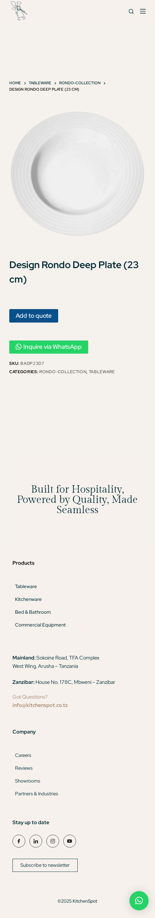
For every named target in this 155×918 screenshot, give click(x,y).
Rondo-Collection (62, 371)
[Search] (131, 11)
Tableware (102, 371)
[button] (139, 900)
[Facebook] (18, 841)
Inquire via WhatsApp (49, 347)
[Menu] (143, 11)
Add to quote (34, 315)
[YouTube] (69, 841)
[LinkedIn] (35, 841)
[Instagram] (52, 841)
